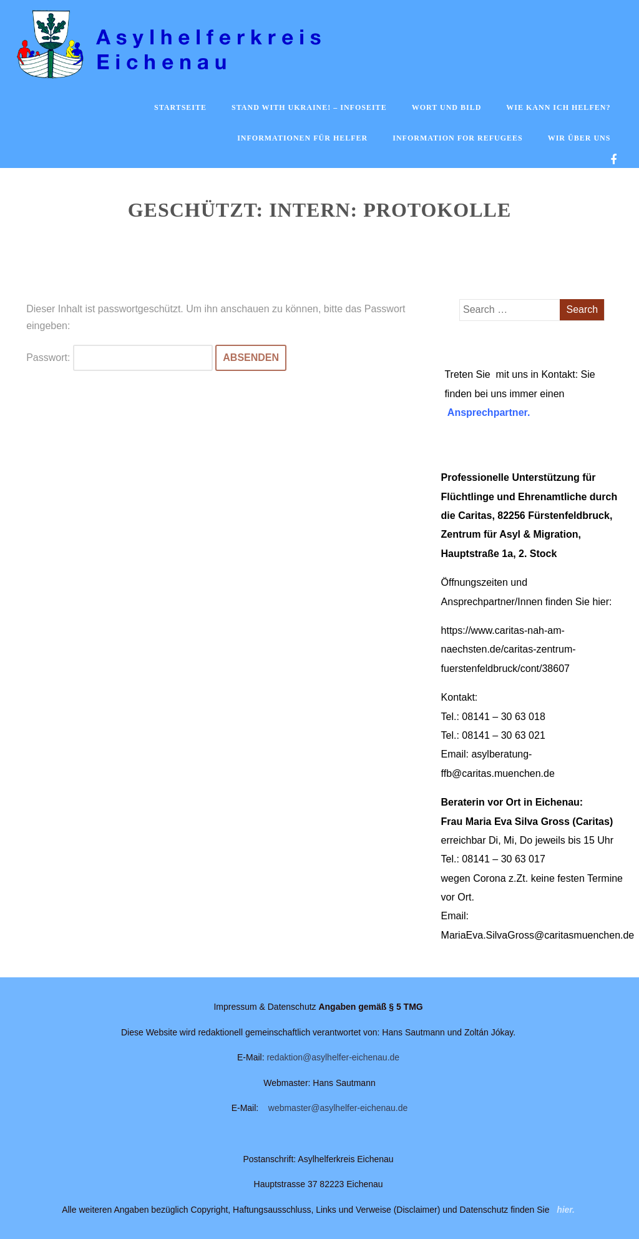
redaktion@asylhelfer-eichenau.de (332, 1057)
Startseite (180, 107)
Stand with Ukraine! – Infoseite (309, 107)
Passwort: (119, 357)
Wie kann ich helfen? (558, 107)
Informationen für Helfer (302, 138)
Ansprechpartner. (488, 412)
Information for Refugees (457, 138)
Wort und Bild (447, 107)
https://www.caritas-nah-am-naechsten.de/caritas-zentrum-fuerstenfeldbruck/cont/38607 (508, 649)
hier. (565, 1210)
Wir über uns (579, 138)
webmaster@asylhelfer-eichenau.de (338, 1108)
